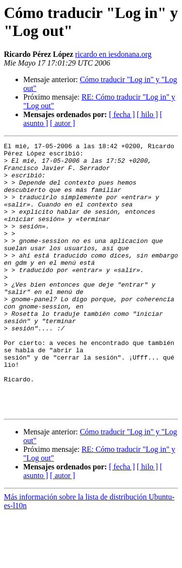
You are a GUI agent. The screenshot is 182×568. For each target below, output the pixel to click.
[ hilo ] (147, 114)
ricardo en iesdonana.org (113, 54)
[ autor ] (62, 123)
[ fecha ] (121, 114)
